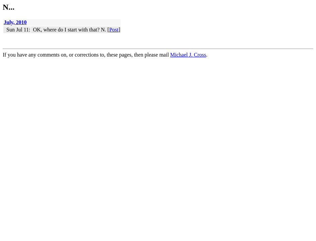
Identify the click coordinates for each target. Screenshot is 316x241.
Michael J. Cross (188, 55)
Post (114, 29)
